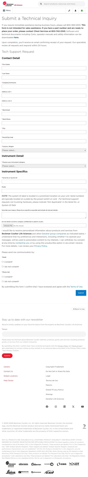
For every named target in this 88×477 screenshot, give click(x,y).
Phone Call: (6, 272)
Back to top (79, 309)
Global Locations (11, 376)
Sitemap (49, 394)
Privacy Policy (40, 246)
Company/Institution (9, 83)
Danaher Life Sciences (55, 399)
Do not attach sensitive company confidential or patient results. (22, 221)
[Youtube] (82, 407)
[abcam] (23, 464)
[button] (41, 4)
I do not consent (11, 267)
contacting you (22, 243)
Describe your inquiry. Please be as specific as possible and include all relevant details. (30, 210)
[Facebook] (47, 407)
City (4, 128)
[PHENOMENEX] (36, 472)
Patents (49, 385)
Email (4, 329)
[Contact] (69, 10)
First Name (6, 64)
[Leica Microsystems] (11, 472)
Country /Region (8, 146)
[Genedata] (49, 464)
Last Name (6, 73)
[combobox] (61, 4)
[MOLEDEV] (23, 472)
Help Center (8, 380)
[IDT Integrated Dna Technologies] (74, 464)
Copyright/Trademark (55, 367)
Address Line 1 (6, 92)
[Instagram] (56, 407)
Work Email (6, 110)
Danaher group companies (54, 234)
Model (4, 187)
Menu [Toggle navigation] (7, 10)
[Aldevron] (36, 464)
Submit (7, 356)
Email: (5, 257)
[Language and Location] (82, 10)
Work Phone (6, 119)
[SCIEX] (49, 472)
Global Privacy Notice (54, 390)
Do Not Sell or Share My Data (58, 371)
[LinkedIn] (64, 407)
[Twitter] (73, 407)
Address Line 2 (7, 101)
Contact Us (8, 371)
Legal (48, 376)
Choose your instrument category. (14, 162)
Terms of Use (76, 287)
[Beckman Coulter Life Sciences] (12, 3)
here (16, 37)
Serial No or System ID (10, 178)
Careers (7, 367)
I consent (8, 262)
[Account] (75, 10)
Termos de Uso (52, 380)
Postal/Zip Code (8, 137)
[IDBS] (61, 464)
